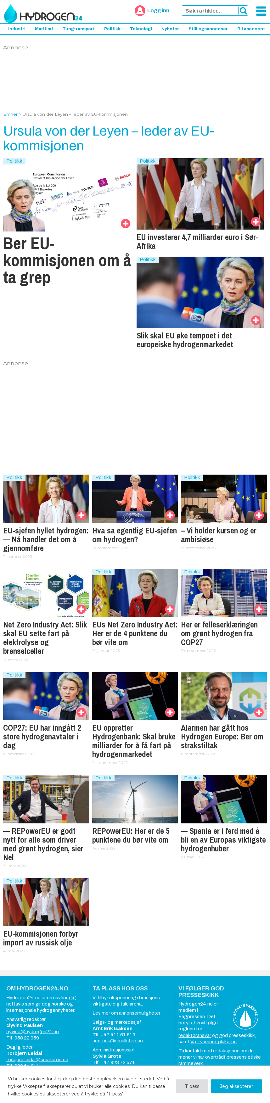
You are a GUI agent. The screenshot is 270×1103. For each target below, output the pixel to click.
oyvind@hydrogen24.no (32, 1031)
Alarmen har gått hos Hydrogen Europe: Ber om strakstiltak (222, 736)
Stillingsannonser (208, 28)
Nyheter (170, 28)
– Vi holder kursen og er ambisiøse (218, 535)
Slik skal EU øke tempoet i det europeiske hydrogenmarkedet (185, 340)
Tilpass (192, 1086)
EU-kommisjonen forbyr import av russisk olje (40, 938)
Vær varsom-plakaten (213, 1041)
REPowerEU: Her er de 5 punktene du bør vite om (131, 835)
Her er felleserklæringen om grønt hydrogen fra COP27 (219, 633)
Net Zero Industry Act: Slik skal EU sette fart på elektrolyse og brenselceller (45, 637)
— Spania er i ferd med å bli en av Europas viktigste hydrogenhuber (223, 840)
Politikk (112, 28)
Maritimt (44, 28)
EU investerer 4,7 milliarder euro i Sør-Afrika (197, 241)
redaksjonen (226, 1050)
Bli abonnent (251, 28)
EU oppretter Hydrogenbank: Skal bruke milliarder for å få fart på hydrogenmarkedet (134, 741)
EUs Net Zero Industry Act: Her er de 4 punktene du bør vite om (134, 633)
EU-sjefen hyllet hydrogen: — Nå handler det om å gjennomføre (45, 539)
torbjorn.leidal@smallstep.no (37, 1059)
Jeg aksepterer (236, 1086)
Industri (16, 28)
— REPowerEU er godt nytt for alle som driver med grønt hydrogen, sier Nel (43, 844)
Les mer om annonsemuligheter (126, 1013)
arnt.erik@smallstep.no (118, 1040)
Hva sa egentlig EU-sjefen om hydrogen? (134, 535)
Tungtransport (79, 28)
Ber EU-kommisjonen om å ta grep (67, 260)
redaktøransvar (194, 1035)
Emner (10, 114)
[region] (135, 1084)
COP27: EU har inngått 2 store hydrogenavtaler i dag (42, 736)
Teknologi (141, 28)
